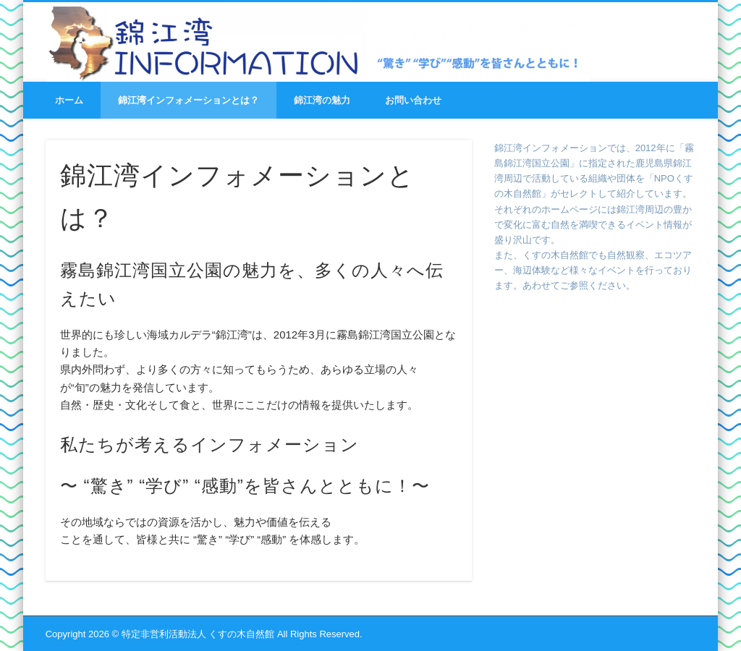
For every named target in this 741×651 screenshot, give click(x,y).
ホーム (69, 100)
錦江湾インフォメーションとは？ (188, 100)
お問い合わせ (413, 100)
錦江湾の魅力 (322, 100)
